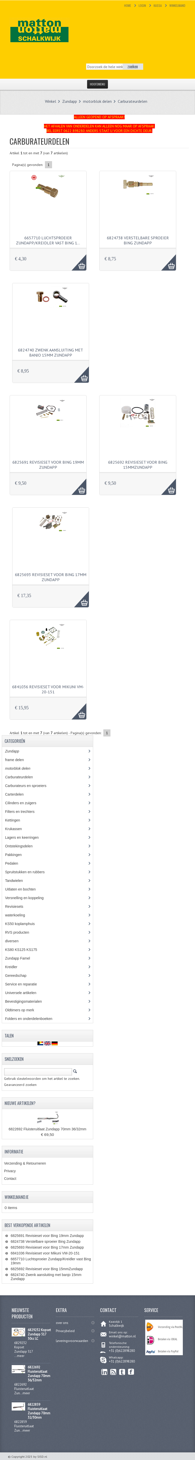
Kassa (158, 5)
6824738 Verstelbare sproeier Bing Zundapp (138, 240)
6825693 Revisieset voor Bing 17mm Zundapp (50, 577)
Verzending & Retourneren (25, 1163)
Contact (10, 1179)
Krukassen (17, 829)
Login (142, 5)
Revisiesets (17, 906)
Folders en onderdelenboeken (32, 1019)
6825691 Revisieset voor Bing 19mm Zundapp (48, 465)
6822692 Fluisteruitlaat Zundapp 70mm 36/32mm (47, 1129)
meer (20, 1356)
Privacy (10, 1171)
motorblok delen (97, 101)
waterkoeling (18, 915)
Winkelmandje (16, 1197)
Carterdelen (18, 794)
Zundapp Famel (21, 958)
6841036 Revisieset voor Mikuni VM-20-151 (48, 689)
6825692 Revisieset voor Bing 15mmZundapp (137, 465)
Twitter (122, 1372)
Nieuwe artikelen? (20, 1103)
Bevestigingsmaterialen (28, 1001)
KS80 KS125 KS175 (25, 950)
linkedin (104, 1372)
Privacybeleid (65, 1331)
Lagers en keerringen (25, 837)
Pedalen (15, 863)
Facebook (131, 1372)
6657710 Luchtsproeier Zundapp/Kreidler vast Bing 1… (48, 240)
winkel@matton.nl (122, 1336)
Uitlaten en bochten (25, 889)
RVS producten (21, 932)
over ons (62, 1323)
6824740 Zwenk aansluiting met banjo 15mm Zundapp (50, 352)
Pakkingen (17, 855)
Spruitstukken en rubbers (28, 872)
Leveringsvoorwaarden (72, 1341)
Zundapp (69, 101)
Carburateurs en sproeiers (29, 786)
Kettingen (16, 820)
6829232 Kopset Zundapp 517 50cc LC (39, 1334)
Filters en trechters (23, 812)
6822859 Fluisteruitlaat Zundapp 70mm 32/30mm (39, 1411)
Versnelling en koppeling (28, 898)
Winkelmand (177, 5)
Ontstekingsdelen (22, 846)
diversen (14, 941)
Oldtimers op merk (23, 1010)
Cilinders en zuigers (24, 803)
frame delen (20, 760)
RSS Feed (113, 1372)
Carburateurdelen (132, 101)
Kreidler (16, 967)
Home (127, 5)
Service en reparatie (24, 984)
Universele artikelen (25, 993)
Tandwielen (17, 881)
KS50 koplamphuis (23, 924)
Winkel (50, 101)
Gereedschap (18, 976)
